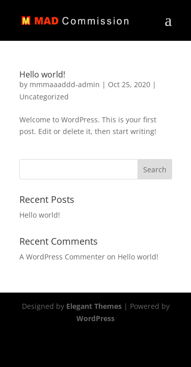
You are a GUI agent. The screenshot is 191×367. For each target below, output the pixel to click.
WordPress (95, 318)
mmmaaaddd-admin (65, 84)
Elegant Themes (94, 306)
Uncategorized (44, 96)
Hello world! (42, 74)
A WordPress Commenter (62, 256)
